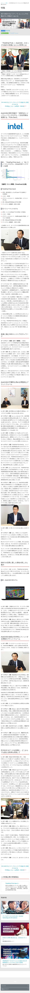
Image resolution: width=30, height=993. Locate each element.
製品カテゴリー (15, 989)
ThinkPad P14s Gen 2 (12, 883)
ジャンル (15, 985)
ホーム (2, 2)
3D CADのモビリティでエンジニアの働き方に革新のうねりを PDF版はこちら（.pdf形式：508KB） (15, 104)
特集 (6, 2)
